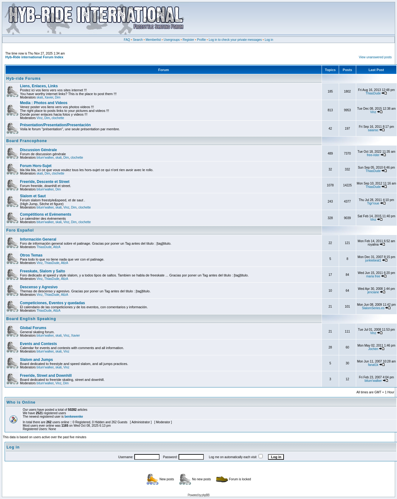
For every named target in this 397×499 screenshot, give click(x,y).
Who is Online (21, 402)
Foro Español (20, 230)
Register (188, 39)
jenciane (373, 292)
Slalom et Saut (33, 196)
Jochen (373, 349)
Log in (269, 39)
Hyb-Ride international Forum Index (34, 57)
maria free (373, 276)
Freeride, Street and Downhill (46, 375)
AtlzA (56, 247)
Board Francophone (26, 141)
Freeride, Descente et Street (44, 182)
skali (39, 97)
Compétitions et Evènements (45, 214)
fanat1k (373, 365)
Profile (201, 39)
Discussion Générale (38, 150)
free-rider (373, 155)
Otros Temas (31, 255)
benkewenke (74, 416)
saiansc (373, 130)
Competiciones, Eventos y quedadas (52, 303)
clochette (58, 118)
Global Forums (33, 328)
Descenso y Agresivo (39, 287)
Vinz (39, 118)
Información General (38, 239)
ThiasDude (373, 93)
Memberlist (153, 39)
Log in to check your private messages (235, 39)
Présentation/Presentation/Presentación (55, 125)
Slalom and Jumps (36, 359)
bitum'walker (45, 157)
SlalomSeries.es (373, 308)
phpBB (205, 495)
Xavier (49, 97)
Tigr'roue (373, 203)
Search (138, 39)
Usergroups (172, 39)
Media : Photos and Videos (43, 103)
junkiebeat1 (373, 260)
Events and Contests (38, 344)
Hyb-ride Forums (23, 78)
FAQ (127, 39)
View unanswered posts (375, 57)
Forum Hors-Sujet (35, 166)
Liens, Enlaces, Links (39, 86)
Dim (57, 97)
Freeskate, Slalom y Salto (42, 271)
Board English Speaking (31, 319)
